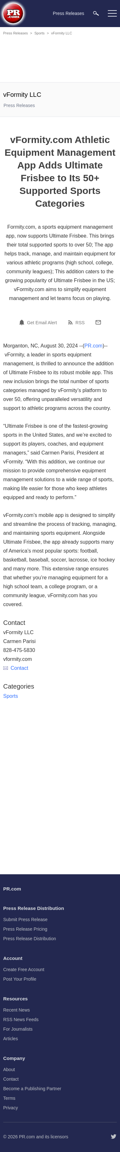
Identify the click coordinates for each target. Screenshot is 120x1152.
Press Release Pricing (25, 929)
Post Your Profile (19, 979)
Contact (15, 668)
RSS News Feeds (20, 1019)
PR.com (93, 345)
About (9, 1069)
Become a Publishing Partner (32, 1088)
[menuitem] (96, 13)
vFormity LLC (61, 33)
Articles (10, 1038)
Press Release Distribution (29, 938)
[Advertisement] (60, 60)
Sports (39, 33)
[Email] (98, 322)
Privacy (10, 1107)
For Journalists (18, 1029)
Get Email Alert (42, 322)
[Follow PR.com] (113, 1136)
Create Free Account (23, 969)
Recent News (16, 1009)
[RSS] (71, 322)
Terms (9, 1098)
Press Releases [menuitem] (68, 13)
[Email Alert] (23, 322)
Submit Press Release (25, 919)
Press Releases (15, 33)
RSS (80, 322)
